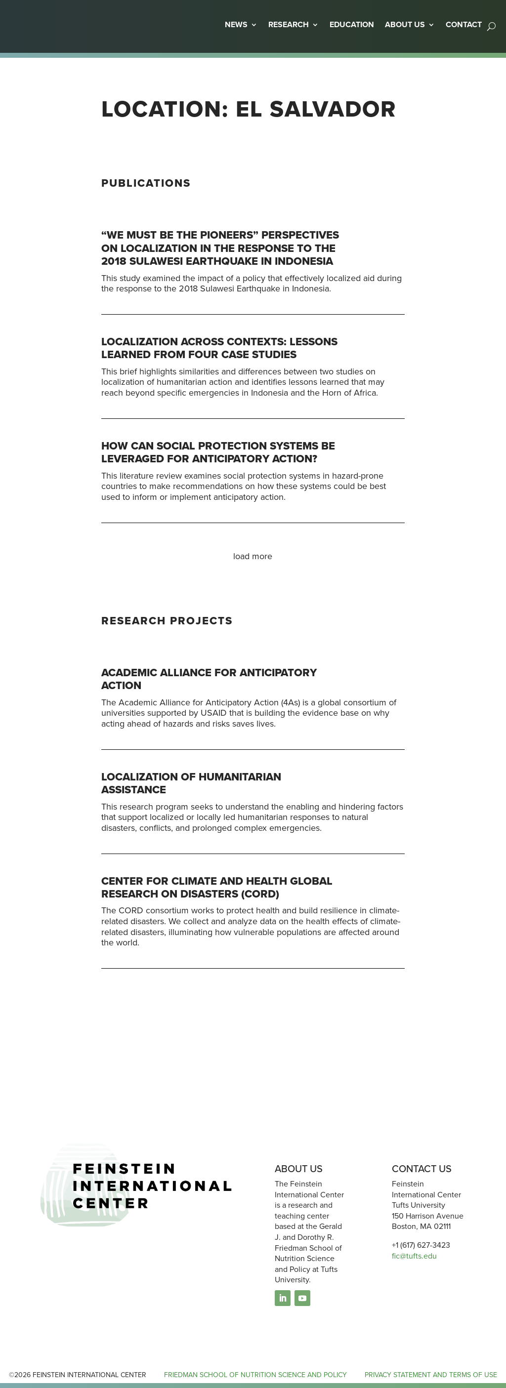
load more (252, 556)
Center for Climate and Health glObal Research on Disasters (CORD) (217, 887)
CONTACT (464, 24)
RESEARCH (288, 24)
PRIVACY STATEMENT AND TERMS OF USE (431, 1375)
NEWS (236, 24)
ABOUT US (405, 24)
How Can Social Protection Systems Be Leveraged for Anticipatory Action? (218, 452)
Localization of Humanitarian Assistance (191, 783)
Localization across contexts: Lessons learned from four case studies (219, 348)
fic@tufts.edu (414, 1256)
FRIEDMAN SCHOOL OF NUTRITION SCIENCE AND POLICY (255, 1375)
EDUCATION (352, 24)
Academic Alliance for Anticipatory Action (209, 679)
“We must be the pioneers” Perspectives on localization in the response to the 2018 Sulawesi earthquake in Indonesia (220, 248)
